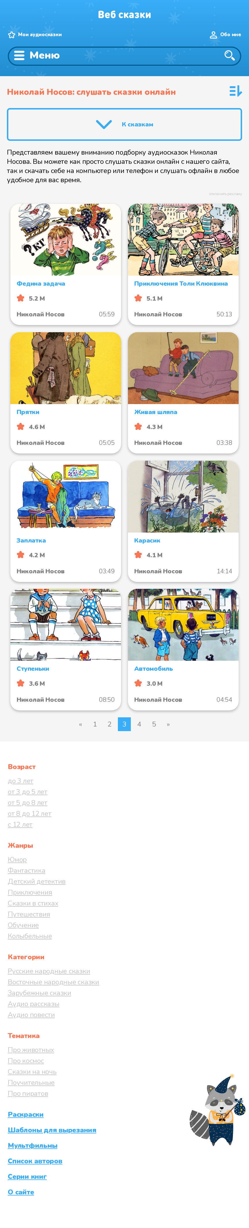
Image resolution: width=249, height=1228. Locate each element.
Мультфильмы (32, 1145)
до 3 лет (20, 780)
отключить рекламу (225, 194)
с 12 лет (20, 824)
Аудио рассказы (34, 1003)
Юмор (17, 859)
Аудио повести (31, 1014)
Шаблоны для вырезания (52, 1130)
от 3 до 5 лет (27, 791)
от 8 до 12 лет (29, 813)
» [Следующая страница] (168, 724)
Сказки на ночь (32, 1071)
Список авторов (35, 1161)
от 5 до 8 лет (27, 802)
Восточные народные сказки (53, 982)
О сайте (21, 1192)
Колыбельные (30, 936)
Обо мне (230, 34)
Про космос (26, 1060)
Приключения (30, 892)
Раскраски (26, 1114)
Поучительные (31, 1082)
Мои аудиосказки (40, 34)
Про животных (31, 1049)
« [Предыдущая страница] (80, 724)
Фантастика (26, 870)
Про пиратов (28, 1093)
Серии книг (27, 1176)
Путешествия (29, 914)
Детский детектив (37, 881)
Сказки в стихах (33, 903)
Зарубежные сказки (39, 993)
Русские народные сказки (49, 971)
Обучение (23, 925)
